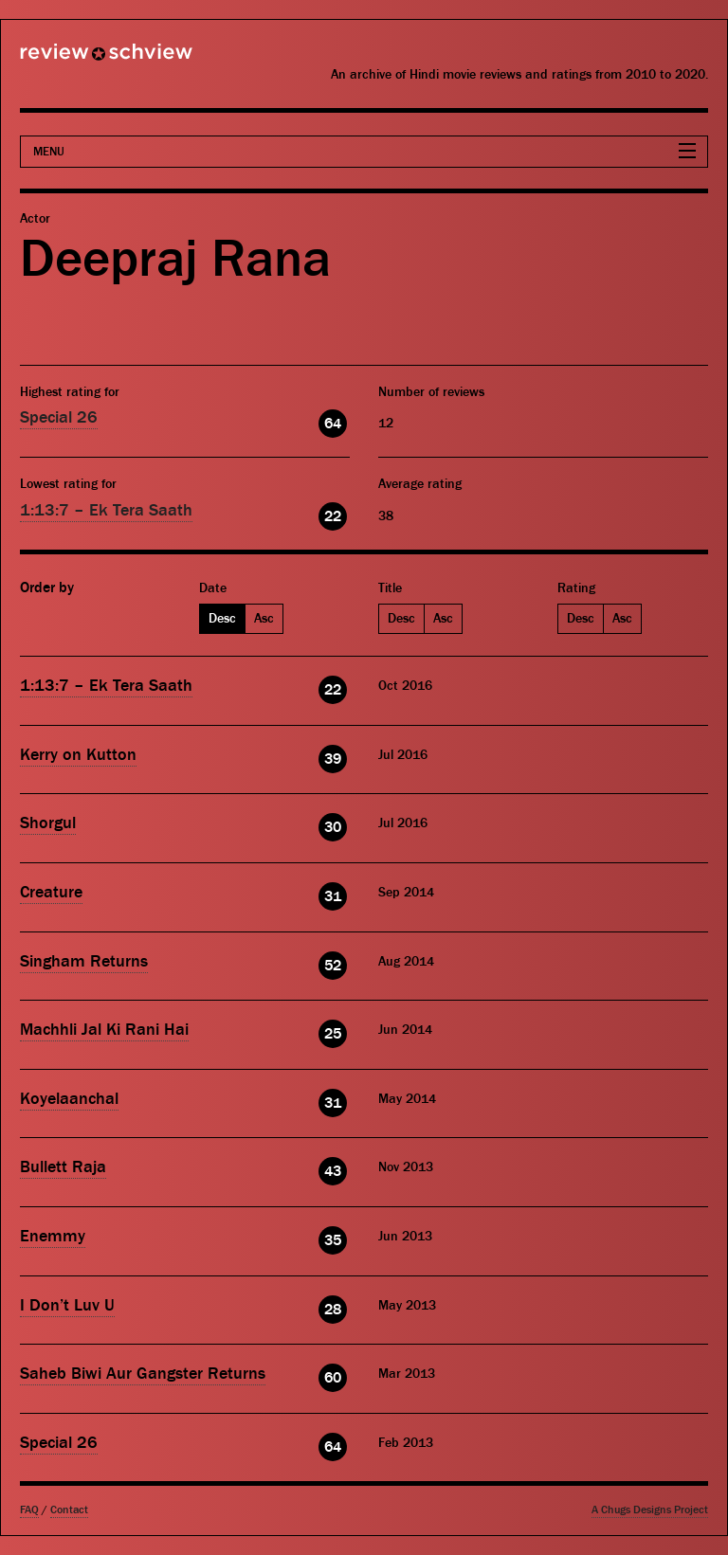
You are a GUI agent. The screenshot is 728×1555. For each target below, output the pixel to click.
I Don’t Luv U (67, 1305)
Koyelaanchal (69, 1099)
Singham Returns (84, 961)
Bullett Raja (63, 1167)
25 (332, 1033)
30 (332, 827)
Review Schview (74, 60)
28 (332, 1309)
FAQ (29, 1510)
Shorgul (48, 823)
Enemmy (52, 1236)
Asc (264, 618)
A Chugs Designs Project (650, 1510)
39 (332, 759)
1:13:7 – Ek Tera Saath (106, 510)
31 (332, 896)
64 (332, 423)
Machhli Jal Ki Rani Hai (104, 1029)
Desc (222, 618)
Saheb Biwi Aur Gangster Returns (142, 1373)
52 (332, 965)
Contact (69, 1510)
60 (332, 1377)
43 (332, 1171)
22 (332, 516)
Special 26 (59, 417)
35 (332, 1240)
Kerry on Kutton (78, 755)
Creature (51, 892)
